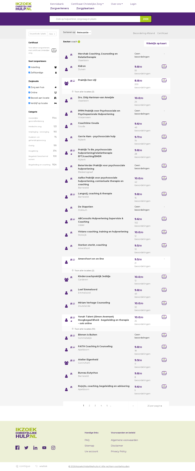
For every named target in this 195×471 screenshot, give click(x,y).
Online (32, 92)
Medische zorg (34, 126)
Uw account (91, 451)
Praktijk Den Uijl (87, 80)
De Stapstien (85, 206)
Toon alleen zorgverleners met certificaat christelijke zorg (38, 50)
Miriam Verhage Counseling (94, 302)
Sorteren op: (69, 32)
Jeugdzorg (33, 151)
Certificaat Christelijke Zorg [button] (86, 4)
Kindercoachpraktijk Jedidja (95, 276)
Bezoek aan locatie (38, 98)
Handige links (91, 433)
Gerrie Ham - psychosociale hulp (97, 136)
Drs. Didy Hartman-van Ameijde (97, 97)
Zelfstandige (35, 72)
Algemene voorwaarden (124, 440)
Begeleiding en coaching (39, 165)
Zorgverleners (59, 8)
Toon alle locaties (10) (85, 329)
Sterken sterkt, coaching (93, 245)
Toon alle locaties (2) (85, 270)
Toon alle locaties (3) (85, 91)
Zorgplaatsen (85, 8)
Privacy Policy (118, 451)
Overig (31, 145)
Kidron (82, 66)
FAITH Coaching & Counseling (95, 346)
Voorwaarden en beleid (123, 433)
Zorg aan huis (36, 87)
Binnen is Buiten (88, 334)
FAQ (87, 440)
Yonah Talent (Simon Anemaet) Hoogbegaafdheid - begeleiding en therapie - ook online (99, 320)
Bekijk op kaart (156, 43)
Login (133, 4)
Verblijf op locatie (38, 103)
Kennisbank (57, 4)
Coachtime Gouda (88, 123)
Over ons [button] (116, 4)
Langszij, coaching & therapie (95, 193)
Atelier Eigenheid (88, 359)
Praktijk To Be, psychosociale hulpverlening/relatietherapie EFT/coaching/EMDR (95, 153)
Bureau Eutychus (88, 372)
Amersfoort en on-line (91, 258)
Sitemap (89, 445)
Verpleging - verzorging (38, 132)
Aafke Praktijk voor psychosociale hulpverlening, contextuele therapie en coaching (101, 181)
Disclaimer (117, 445)
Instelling (34, 67)
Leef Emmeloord (88, 289)
